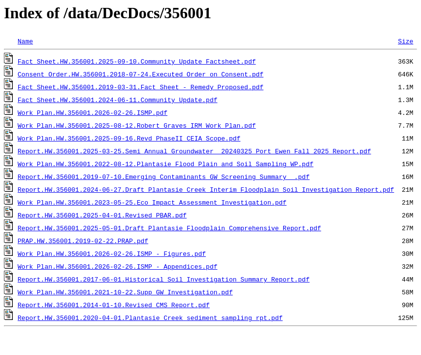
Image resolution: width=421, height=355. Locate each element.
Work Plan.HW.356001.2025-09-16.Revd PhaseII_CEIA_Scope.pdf (129, 138)
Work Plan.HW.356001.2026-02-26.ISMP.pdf (92, 112)
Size (405, 40)
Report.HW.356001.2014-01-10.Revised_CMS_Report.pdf (114, 304)
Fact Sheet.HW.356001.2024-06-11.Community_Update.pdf (118, 99)
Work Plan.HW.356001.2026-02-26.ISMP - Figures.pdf (112, 253)
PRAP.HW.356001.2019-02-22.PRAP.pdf (83, 240)
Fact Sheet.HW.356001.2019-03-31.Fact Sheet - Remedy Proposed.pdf (140, 86)
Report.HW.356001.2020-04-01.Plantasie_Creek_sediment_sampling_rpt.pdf (150, 317)
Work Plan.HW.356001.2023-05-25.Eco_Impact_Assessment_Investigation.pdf (152, 202)
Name (25, 40)
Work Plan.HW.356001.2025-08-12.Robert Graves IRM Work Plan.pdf (137, 125)
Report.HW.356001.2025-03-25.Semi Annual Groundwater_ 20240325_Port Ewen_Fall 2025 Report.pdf (194, 150)
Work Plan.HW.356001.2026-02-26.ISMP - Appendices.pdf (118, 266)
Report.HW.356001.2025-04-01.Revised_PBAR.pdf (102, 215)
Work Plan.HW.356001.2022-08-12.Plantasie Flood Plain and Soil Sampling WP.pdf (166, 163)
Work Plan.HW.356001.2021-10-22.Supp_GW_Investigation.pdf (125, 291)
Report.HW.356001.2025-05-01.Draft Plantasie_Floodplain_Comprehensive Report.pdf (169, 227)
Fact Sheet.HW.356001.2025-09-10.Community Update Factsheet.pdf (137, 61)
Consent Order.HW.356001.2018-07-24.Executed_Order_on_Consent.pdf (140, 74)
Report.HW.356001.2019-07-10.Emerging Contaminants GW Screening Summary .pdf (164, 176)
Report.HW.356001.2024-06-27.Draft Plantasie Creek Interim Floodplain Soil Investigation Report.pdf (206, 189)
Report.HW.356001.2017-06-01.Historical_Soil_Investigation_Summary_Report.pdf (164, 279)
